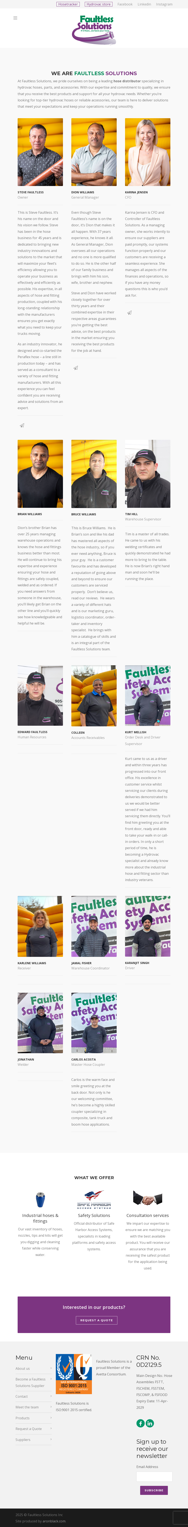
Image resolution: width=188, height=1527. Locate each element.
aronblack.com (54, 1521)
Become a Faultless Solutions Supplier (31, 1382)
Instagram (164, 4)
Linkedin (144, 4)
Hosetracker (68, 4)
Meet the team (27, 1407)
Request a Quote (96, 1320)
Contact (22, 1396)
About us (23, 1368)
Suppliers (23, 1439)
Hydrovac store (99, 4)
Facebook (125, 4)
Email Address (147, 1466)
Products (23, 1418)
